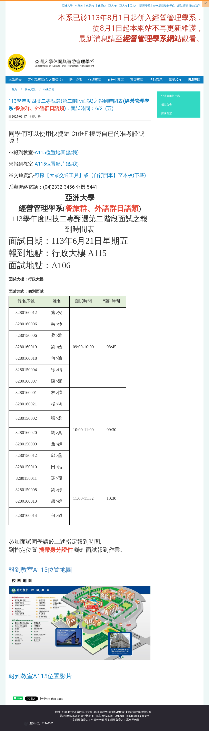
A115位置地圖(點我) (57, 152)
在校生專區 (116, 80)
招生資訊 (75, 80)
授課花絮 (166, 113)
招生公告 (166, 104)
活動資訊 (155, 80)
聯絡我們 (195, 5)
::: (60, 5)
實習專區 (136, 80)
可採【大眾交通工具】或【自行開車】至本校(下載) (90, 175)
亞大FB (112, 5)
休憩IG (102, 5)
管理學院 (145, 5)
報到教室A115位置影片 (40, 676)
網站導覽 (182, 5)
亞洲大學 (67, 5)
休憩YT (79, 5)
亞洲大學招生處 (170, 95)
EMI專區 (194, 80)
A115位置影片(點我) (57, 164)
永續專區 (94, 80)
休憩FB (90, 5)
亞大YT (134, 5)
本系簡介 (15, 80)
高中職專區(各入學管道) (45, 80)
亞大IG (123, 5)
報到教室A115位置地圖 (40, 569)
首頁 (14, 89)
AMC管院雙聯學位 (164, 5)
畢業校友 (175, 80)
